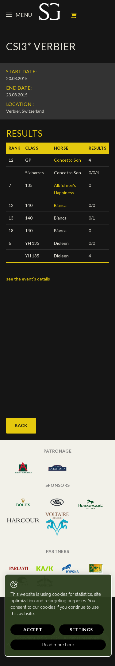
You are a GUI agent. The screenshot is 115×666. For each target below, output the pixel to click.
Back (21, 425)
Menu (19, 14)
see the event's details (28, 278)
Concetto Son (67, 160)
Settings (81, 629)
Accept (32, 629)
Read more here (58, 644)
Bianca (60, 205)
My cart (74, 15)
